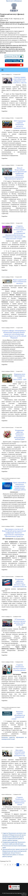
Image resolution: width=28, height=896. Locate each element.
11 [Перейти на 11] (24, 865)
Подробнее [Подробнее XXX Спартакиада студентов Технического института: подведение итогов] (4, 158)
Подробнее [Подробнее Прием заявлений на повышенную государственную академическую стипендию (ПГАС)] (4, 519)
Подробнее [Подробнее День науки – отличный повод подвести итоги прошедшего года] (4, 787)
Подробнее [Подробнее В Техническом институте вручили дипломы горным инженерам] (4, 655)
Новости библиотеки (6, 794)
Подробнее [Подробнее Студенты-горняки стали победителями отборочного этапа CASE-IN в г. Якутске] (4, 111)
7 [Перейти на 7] (12, 865)
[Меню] (2, 70)
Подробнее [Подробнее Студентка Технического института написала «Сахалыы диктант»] (4, 700)
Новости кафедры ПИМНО (8, 165)
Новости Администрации (7, 427)
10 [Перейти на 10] (20, 865)
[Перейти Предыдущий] (3, 863)
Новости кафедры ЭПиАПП (8, 327)
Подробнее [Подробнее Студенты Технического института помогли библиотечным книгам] (4, 827)
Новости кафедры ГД (6, 74)
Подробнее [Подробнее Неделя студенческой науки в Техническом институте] (4, 321)
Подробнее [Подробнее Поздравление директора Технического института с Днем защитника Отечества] (4, 609)
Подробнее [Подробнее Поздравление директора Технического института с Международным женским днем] (4, 471)
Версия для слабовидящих (14, 1)
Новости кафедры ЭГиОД (7, 118)
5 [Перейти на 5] (7, 865)
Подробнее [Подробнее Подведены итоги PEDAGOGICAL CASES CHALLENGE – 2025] (4, 420)
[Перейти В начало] (1, 863)
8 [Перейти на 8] (15, 865)
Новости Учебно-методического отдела (11, 478)
